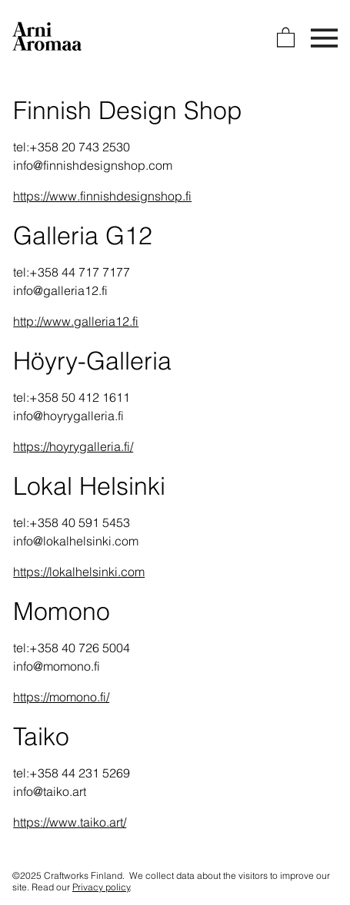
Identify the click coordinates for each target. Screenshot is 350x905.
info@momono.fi (56, 666)
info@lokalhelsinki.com (75, 541)
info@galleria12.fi (60, 290)
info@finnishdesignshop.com (92, 165)
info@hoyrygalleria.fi (68, 415)
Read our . (82, 887)
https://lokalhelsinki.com (79, 571)
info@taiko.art (49, 791)
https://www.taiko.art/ (69, 822)
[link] (286, 36)
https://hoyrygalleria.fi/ (73, 446)
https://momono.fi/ (61, 696)
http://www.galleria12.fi (75, 321)
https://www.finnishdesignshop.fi (102, 196)
